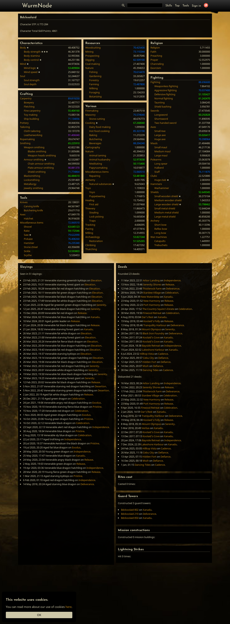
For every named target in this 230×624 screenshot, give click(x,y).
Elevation (96, 280)
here (69, 607)
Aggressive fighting (165, 90)
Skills (168, 5)
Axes (22, 214)
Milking (93, 88)
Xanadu (95, 317)
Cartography (92, 147)
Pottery (24, 123)
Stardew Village (152, 292)
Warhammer (161, 188)
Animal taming (97, 155)
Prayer (154, 60)
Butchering (95, 139)
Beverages (95, 143)
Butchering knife (33, 210)
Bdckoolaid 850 (129, 518)
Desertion (100, 386)
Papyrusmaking (98, 167)
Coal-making (92, 64)
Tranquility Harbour (154, 325)
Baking (93, 135)
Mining (89, 51)
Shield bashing (162, 106)
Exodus (96, 402)
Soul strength (32, 80)
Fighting (155, 82)
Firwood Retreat (152, 313)
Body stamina (32, 55)
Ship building (31, 118)
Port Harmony (151, 305)
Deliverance (87, 484)
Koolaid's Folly (151, 321)
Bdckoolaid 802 (129, 509)
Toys (88, 188)
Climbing (90, 245)
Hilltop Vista (147, 353)
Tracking (90, 224)
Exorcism (155, 68)
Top (177, 5)
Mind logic (30, 68)
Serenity (101, 305)
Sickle (27, 251)
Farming (94, 84)
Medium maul (162, 151)
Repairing (94, 176)
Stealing (94, 212)
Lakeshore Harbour (153, 349)
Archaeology (92, 237)
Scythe (28, 255)
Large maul (160, 155)
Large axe (160, 135)
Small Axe (159, 131)
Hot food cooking (99, 131)
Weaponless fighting (166, 86)
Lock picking (96, 216)
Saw (26, 235)
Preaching (156, 55)
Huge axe (159, 139)
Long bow (160, 233)
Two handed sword (165, 123)
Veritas (146, 428)
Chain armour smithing (41, 163)
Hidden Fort (149, 362)
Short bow (160, 224)
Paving (89, 229)
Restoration (96, 241)
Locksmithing (32, 180)
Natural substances (100, 184)
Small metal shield (164, 208)
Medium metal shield (166, 212)
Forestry (94, 80)
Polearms (155, 159)
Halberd (159, 167)
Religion (155, 47)
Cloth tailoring (32, 131)
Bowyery (29, 102)
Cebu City (148, 358)
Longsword (161, 114)
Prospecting (92, 55)
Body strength (32, 51)
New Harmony (151, 300)
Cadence (163, 353)
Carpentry (26, 98)
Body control (31, 60)
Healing (89, 200)
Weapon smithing (34, 147)
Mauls (153, 143)
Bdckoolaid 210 (129, 514)
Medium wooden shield (168, 200)
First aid (93, 204)
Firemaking (91, 110)
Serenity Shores (152, 284)
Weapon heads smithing (42, 155)
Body (23, 47)
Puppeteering (97, 196)
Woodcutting (93, 47)
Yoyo (92, 192)
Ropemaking (27, 139)
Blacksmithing (32, 176)
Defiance (163, 358)
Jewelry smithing (33, 188)
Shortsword (161, 118)
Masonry (90, 114)
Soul (22, 76)
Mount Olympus (151, 329)
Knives (24, 202)
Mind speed (30, 72)
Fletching (29, 106)
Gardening (95, 76)
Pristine (97, 406)
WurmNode (37, 6)
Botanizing (95, 96)
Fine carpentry (32, 110)
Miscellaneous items (31, 222)
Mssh (146, 366)
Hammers (156, 184)
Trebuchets (160, 245)
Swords (154, 110)
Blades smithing (37, 151)
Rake (26, 230)
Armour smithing (34, 159)
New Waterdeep (150, 296)
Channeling (157, 64)
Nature (89, 68)
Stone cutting (97, 118)
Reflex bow (160, 229)
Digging (89, 60)
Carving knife (31, 206)
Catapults (159, 241)
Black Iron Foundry (153, 333)
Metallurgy (30, 184)
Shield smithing (37, 171)
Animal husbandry (99, 159)
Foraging (94, 92)
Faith (153, 51)
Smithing (25, 143)
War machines (158, 237)
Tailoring (25, 127)
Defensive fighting (164, 94)
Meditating (95, 163)
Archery (154, 220)
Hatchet (28, 218)
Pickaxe (28, 239)
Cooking (90, 123)
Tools (185, 5)
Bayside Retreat (151, 345)
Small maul (160, 147)
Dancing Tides (151, 370)
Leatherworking (33, 135)
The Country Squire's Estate (158, 309)
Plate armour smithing (41, 167)
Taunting (159, 102)
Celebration (78, 398)
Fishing (93, 72)
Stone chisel (31, 247)
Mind (23, 64)
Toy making (30, 114)
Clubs (153, 176)
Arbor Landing (151, 280)
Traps (92, 220)
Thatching (91, 249)
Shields (154, 192)
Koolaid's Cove (151, 337)
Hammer (29, 243)
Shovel (28, 226)
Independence (100, 427)
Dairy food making (100, 127)
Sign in (196, 5)
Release (82, 313)
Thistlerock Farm (152, 288)
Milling (89, 233)
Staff (157, 171)
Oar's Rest (147, 317)
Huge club (160, 180)
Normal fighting (163, 98)
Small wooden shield (166, 196)
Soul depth (30, 84)
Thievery (90, 208)
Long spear (160, 163)
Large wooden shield (166, 204)
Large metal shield (165, 216)
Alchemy (90, 180)
